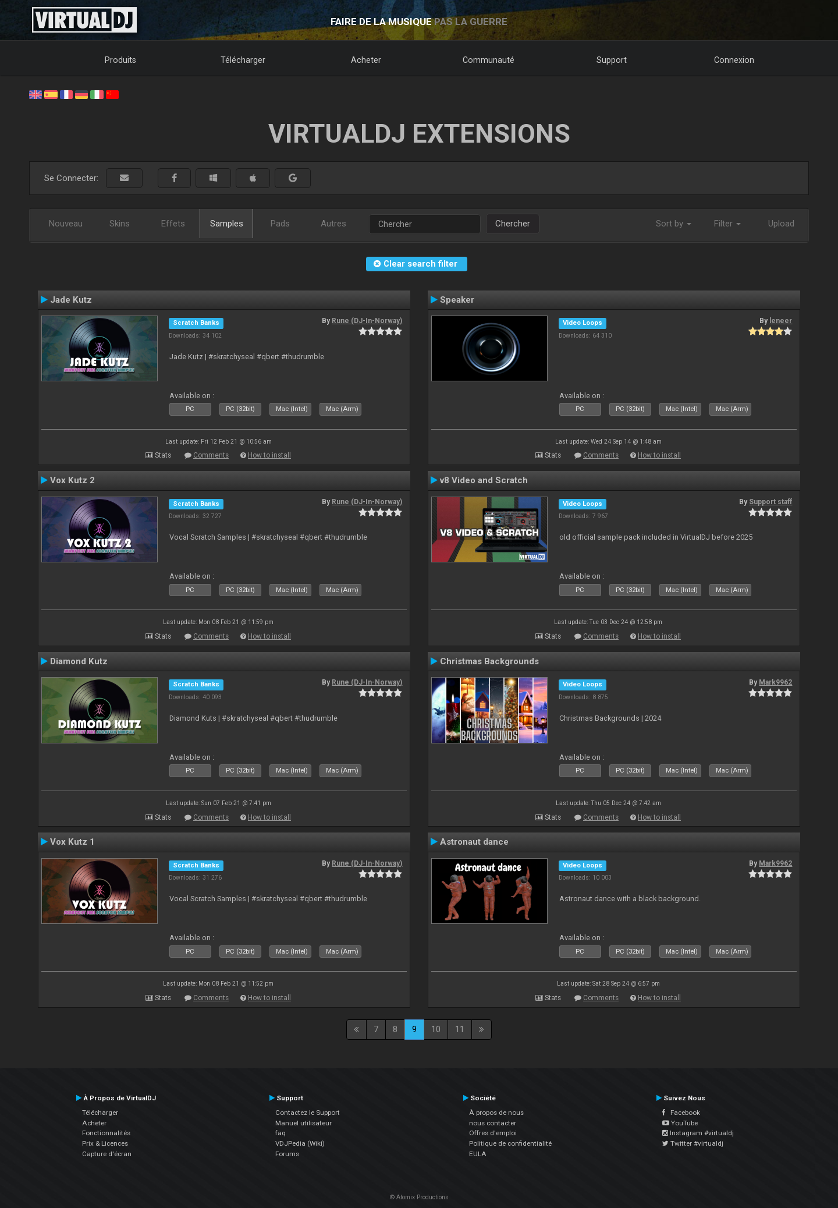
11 (459, 1029)
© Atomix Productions (419, 1197)
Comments (211, 455)
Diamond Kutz (79, 661)
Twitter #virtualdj (692, 1143)
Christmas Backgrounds (489, 661)
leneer (780, 321)
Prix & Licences (105, 1143)
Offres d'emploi (493, 1133)
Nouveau (66, 223)
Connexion (734, 60)
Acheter (366, 60)
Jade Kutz (71, 300)
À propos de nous (496, 1112)
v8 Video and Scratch (484, 480)
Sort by (673, 223)
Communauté (488, 60)
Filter (727, 223)
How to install (269, 455)
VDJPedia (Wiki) (300, 1143)
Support (611, 60)
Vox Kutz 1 (72, 842)
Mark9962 (775, 682)
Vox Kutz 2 (72, 480)
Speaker (457, 300)
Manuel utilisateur (303, 1123)
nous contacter (492, 1123)
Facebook (681, 1112)
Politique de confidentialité (510, 1143)
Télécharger (243, 60)
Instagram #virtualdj (698, 1133)
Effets (173, 223)
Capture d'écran (107, 1154)
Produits (120, 60)
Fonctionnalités (106, 1133)
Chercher (512, 223)
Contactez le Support (307, 1112)
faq (280, 1133)
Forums (287, 1154)
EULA (478, 1154)
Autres (333, 223)
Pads (280, 223)
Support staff (770, 502)
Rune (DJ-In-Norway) (367, 321)
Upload (781, 223)
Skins (119, 223)
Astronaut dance (474, 842)
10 (436, 1029)
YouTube (680, 1123)
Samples (226, 223)
